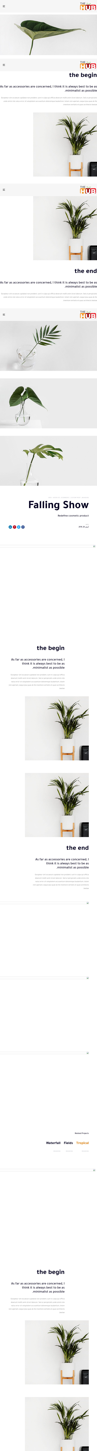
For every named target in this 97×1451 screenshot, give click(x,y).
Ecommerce (65, 497)
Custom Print (76, 497)
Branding (85, 497)
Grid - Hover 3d (54, 497)
